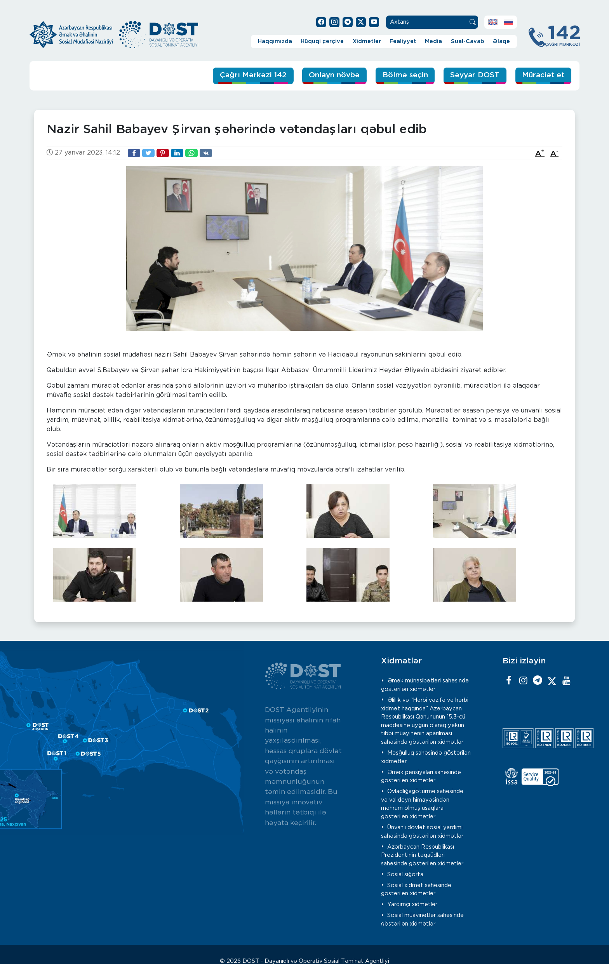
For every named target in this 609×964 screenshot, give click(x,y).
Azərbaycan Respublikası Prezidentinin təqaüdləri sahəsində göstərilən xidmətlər (422, 855)
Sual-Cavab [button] (467, 41)
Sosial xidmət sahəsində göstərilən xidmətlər (416, 889)
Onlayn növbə (332, 75)
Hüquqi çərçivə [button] (322, 41)
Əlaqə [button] (501, 41)
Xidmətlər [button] (367, 41)
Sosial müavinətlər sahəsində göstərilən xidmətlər (422, 919)
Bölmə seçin (404, 75)
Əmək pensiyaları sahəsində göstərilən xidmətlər (421, 776)
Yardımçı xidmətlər (412, 904)
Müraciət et (543, 75)
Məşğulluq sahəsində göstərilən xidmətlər (426, 757)
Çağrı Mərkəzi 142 (251, 75)
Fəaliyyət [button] (403, 41)
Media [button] (433, 41)
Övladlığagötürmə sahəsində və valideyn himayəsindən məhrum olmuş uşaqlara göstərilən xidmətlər (422, 804)
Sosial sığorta (405, 874)
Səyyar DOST (474, 75)
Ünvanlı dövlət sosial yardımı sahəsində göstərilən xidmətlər (422, 832)
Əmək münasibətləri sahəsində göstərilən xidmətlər (425, 685)
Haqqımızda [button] (275, 41)
